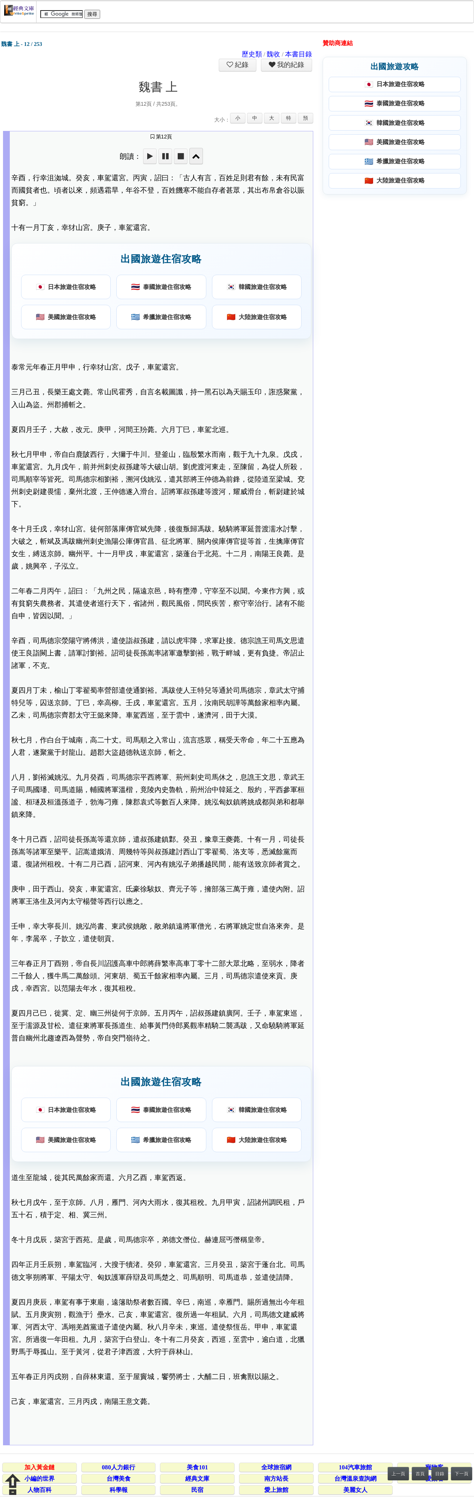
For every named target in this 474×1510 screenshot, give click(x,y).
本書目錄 (298, 54)
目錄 (439, 1474)
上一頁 (398, 1474)
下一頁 (461, 1474)
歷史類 (252, 54)
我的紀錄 (290, 64)
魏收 (273, 54)
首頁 (420, 1474)
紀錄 (240, 64)
